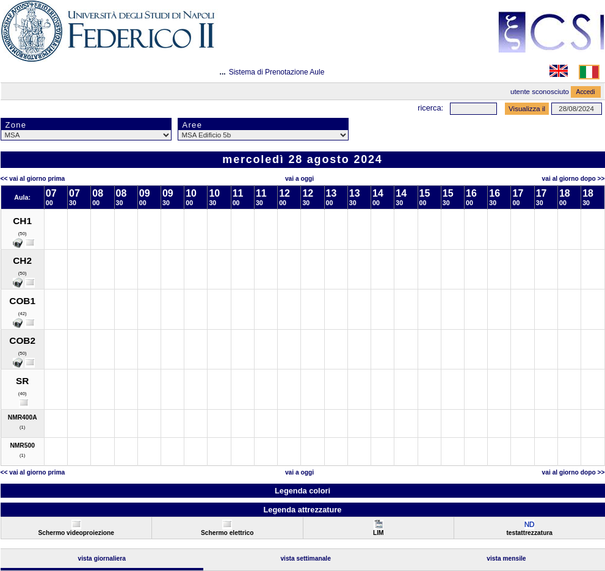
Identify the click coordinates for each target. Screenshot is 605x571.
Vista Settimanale (305, 558)
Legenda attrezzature (302, 509)
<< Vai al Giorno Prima (33, 178)
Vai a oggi (299, 178)
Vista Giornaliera (102, 558)
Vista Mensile (506, 558)
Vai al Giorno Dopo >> (573, 178)
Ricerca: (430, 107)
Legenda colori (302, 490)
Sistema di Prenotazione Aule (277, 72)
